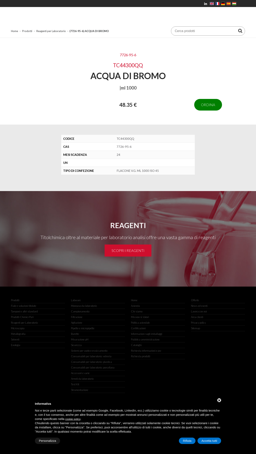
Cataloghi (136, 345)
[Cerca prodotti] (240, 30)
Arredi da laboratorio (82, 378)
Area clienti (197, 317)
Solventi (15, 339)
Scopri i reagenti (128, 250)
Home (14, 31)
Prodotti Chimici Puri (22, 317)
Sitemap (195, 328)
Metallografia (18, 333)
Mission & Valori (140, 317)
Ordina (208, 105)
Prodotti (27, 31)
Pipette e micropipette (82, 328)
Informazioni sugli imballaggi (146, 333)
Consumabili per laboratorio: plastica (91, 361)
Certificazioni (138, 328)
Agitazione (76, 322)
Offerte (195, 300)
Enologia (15, 345)
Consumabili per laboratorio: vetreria (91, 356)
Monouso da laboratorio (84, 305)
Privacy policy (198, 322)
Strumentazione (79, 390)
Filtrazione (76, 317)
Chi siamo (136, 311)
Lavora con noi (199, 311)
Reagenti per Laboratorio (51, 31)
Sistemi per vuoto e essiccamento (89, 350)
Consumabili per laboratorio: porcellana (92, 367)
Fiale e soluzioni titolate (23, 305)
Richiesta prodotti (140, 356)
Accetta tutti (209, 440)
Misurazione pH (79, 339)
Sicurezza (76, 345)
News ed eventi (199, 305)
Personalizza (47, 440)
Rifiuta (187, 440)
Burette (75, 333)
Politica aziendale (140, 322)
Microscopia (17, 328)
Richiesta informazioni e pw (146, 350)
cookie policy (72, 419)
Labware (76, 300)
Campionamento (80, 311)
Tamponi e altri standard (24, 311)
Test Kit (75, 384)
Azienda (135, 305)
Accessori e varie (80, 373)
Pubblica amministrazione (145, 339)
